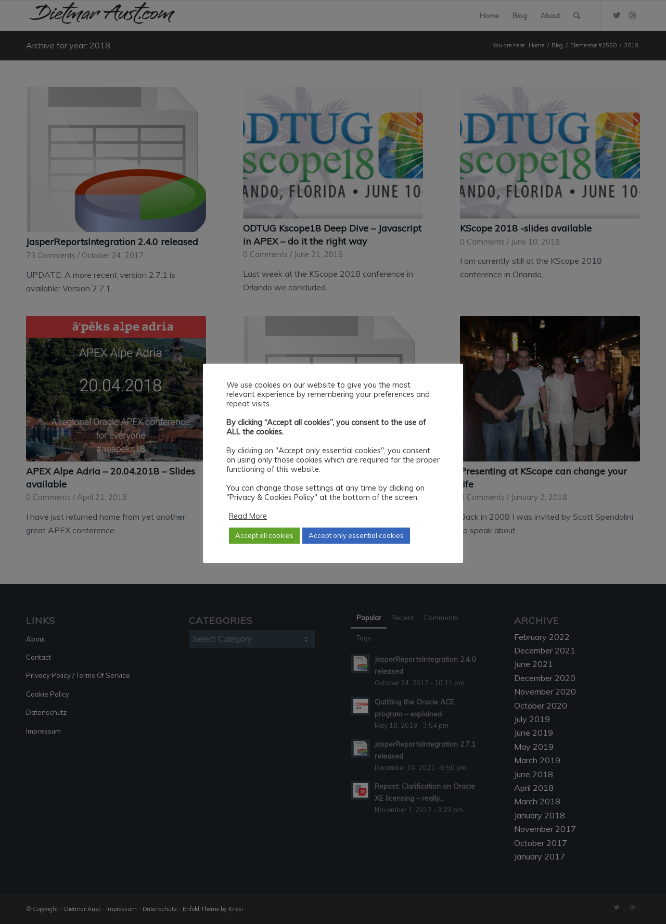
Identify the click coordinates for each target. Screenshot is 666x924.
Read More (248, 516)
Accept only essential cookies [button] (356, 535)
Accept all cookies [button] (264, 535)
